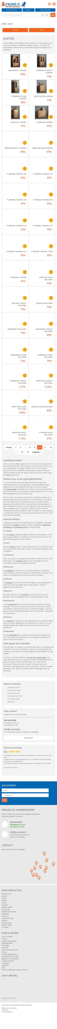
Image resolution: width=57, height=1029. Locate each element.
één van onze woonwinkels (36, 657)
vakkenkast (46, 525)
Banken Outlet (7, 925)
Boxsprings (6, 909)
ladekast (9, 583)
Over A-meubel (12, 10)
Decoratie (5, 927)
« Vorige (8, 447)
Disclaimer (5, 1010)
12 (51, 447)
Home (4, 24)
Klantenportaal (45, 10)
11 (45, 447)
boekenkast (12, 604)
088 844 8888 (10, 720)
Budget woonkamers (9, 912)
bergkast (25, 595)
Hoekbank (5, 914)
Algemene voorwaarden (10, 959)
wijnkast (9, 621)
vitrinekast (19, 561)
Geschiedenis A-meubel (10, 956)
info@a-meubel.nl (12, 729)
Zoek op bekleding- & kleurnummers (15, 970)
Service (4, 952)
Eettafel (4, 920)
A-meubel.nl (28, 1005)
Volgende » (36, 452)
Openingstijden (7, 943)
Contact (28, 738)
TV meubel (10, 535)
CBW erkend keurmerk (10, 950)
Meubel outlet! (7, 907)
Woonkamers (6, 894)
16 (28, 452)
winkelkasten (8, 527)
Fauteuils (5, 905)
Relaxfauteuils (7, 923)
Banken (4, 896)
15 (22, 452)
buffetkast (10, 571)
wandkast (16, 525)
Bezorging (5, 945)
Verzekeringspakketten (10, 954)
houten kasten (11, 489)
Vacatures (5, 965)
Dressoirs (5, 916)
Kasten (4, 898)
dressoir (13, 547)
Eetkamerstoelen (8, 918)
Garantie (5, 948)
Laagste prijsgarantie (9, 941)
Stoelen (4, 900)
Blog (3, 968)
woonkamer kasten (20, 527)
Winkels (28, 10)
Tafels (4, 903)
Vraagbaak (5, 963)
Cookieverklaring (8, 961)
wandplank (13, 635)
